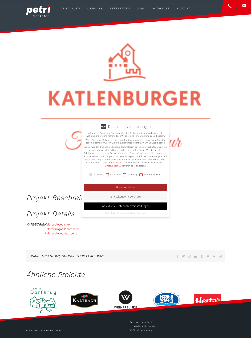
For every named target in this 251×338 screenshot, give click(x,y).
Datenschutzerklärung (112, 161)
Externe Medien (149, 173)
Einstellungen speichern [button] (125, 196)
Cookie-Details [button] (111, 212)
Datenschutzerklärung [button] (127, 212)
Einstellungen (111, 165)
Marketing (130, 173)
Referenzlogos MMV (58, 224)
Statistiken (113, 173)
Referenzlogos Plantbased (62, 229)
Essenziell (96, 173)
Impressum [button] (141, 212)
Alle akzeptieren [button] (125, 186)
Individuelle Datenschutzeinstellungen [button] (125, 205)
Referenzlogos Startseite (61, 233)
